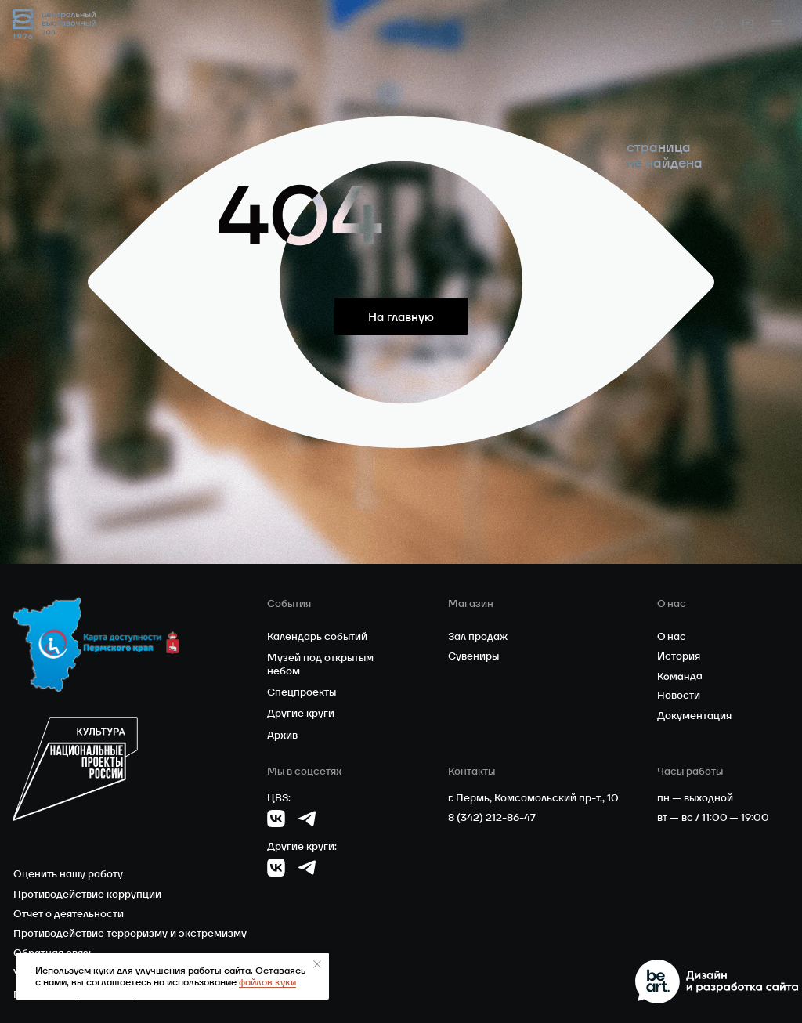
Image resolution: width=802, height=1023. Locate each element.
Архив (282, 735)
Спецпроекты (301, 692)
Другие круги (300, 713)
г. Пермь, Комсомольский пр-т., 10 (533, 797)
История (678, 656)
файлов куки (267, 982)
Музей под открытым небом (320, 664)
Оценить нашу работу (68, 873)
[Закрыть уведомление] (317, 964)
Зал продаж (478, 636)
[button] (776, 24)
